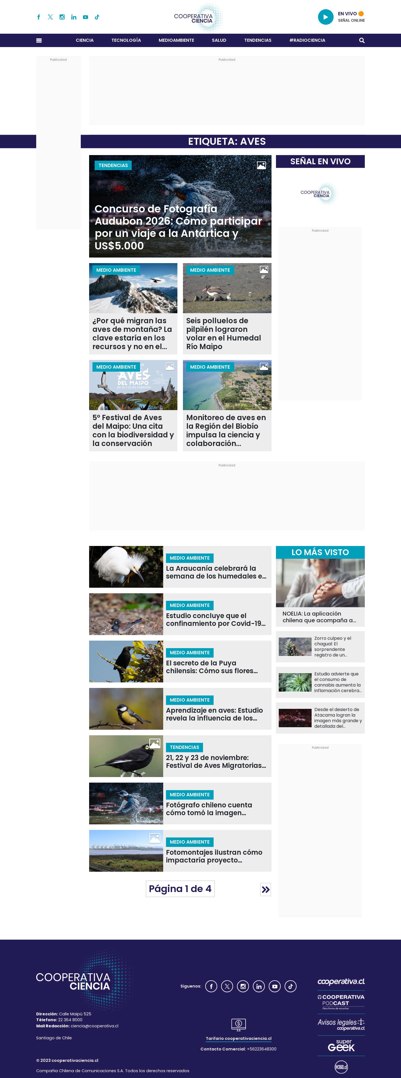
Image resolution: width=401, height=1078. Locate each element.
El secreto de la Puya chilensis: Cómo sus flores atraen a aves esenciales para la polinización (209, 667)
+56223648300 (262, 1049)
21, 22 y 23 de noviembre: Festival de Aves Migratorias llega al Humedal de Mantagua (214, 762)
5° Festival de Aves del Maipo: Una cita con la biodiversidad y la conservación (133, 430)
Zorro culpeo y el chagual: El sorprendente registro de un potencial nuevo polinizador (332, 647)
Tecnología (126, 40)
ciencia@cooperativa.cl (94, 1026)
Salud (219, 40)
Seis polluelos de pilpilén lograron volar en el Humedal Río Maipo (223, 334)
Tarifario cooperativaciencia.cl (239, 1038)
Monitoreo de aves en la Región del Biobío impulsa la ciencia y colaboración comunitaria (226, 430)
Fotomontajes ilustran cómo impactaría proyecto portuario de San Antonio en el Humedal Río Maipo (214, 856)
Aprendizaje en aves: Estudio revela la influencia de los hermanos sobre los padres (214, 714)
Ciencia (85, 40)
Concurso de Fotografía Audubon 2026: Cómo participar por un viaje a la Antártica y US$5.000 (178, 227)
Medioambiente (176, 40)
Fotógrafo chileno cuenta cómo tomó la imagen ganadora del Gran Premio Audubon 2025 (212, 809)
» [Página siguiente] (265, 889)
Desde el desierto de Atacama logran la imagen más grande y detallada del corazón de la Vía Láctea (338, 718)
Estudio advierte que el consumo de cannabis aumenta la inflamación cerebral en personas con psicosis (337, 682)
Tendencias (258, 40)
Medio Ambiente (116, 270)
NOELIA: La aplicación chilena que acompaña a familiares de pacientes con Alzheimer (318, 617)
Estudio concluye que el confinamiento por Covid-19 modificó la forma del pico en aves (216, 620)
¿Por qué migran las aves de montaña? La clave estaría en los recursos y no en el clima (132, 334)
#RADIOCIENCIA (307, 40)
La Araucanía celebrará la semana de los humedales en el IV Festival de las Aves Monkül (216, 572)
